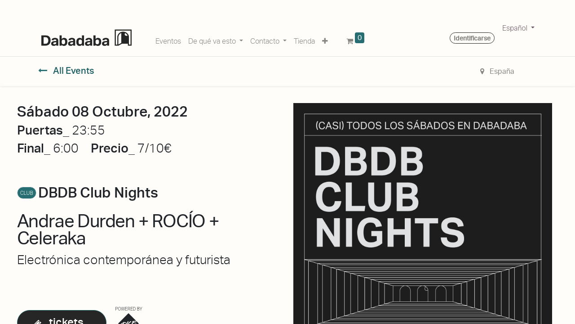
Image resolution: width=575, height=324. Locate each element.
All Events (66, 70)
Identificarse (472, 38)
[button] (325, 39)
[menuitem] (168, 39)
